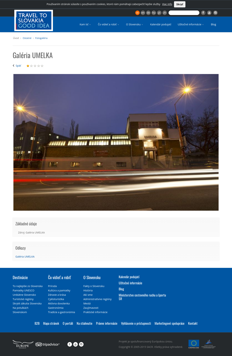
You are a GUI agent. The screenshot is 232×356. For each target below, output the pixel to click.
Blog (213, 24)
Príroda (52, 286)
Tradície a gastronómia (61, 312)
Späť (18, 65)
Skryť (179, 4)
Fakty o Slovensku (93, 286)
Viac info (167, 4)
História (88, 290)
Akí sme (88, 294)
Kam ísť (85, 24)
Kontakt (193, 323)
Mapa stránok (51, 323)
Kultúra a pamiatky (59, 290)
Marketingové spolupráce (170, 323)
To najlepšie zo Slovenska (28, 286)
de (148, 12)
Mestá (87, 303)
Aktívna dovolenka (59, 303)
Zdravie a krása (57, 294)
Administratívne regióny (97, 299)
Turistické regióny (23, 299)
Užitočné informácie (191, 24)
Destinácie (20, 277)
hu (153, 12)
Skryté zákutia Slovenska (27, 303)
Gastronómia (55, 307)
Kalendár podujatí (160, 24)
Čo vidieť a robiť (108, 24)
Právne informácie (106, 323)
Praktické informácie (95, 312)
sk (137, 12)
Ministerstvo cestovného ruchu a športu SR (142, 297)
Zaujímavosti (90, 307)
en (142, 12)
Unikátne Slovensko (24, 294)
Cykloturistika (56, 299)
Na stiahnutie (84, 323)
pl (159, 12)
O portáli (68, 323)
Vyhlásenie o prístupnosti (136, 323)
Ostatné (27, 38)
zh (164, 12)
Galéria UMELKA (24, 256)
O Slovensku (135, 24)
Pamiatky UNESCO (23, 290)
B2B (37, 323)
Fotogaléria (41, 38)
